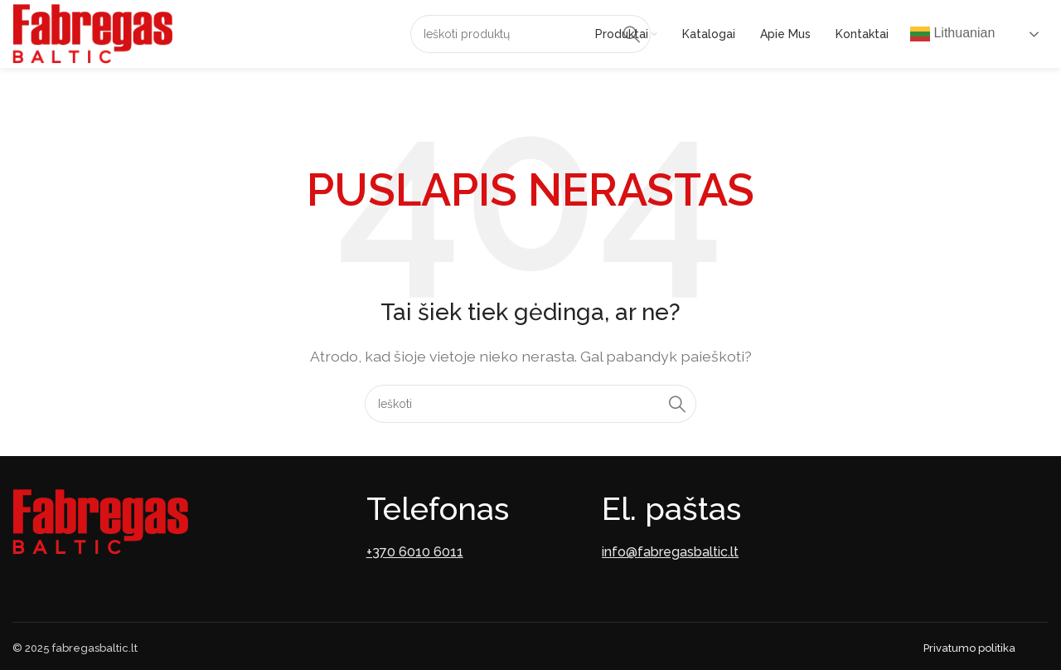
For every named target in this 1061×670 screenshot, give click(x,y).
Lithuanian (952, 34)
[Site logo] (92, 33)
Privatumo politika (969, 648)
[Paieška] (530, 34)
